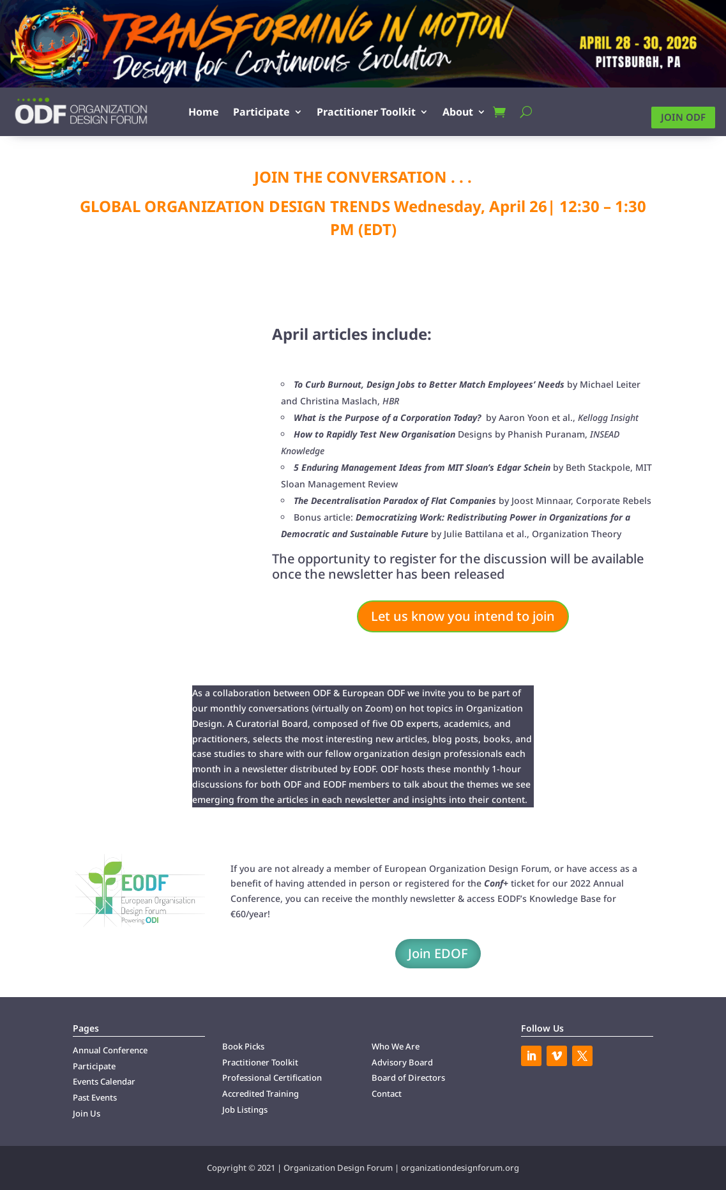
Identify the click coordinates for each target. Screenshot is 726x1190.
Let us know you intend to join (463, 616)
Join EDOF (438, 953)
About (457, 112)
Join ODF (683, 117)
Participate (261, 112)
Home (203, 112)
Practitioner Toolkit (366, 112)
